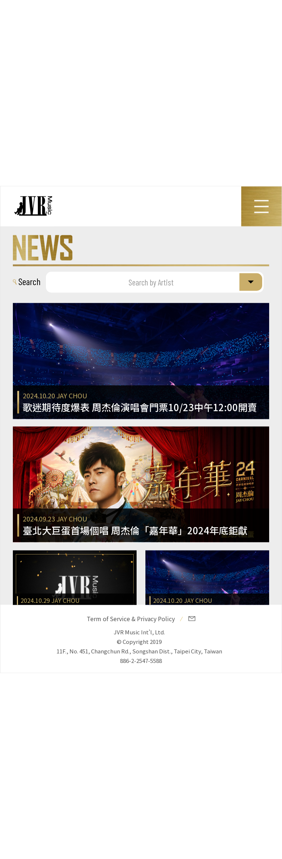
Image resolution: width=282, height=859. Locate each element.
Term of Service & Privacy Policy (131, 618)
